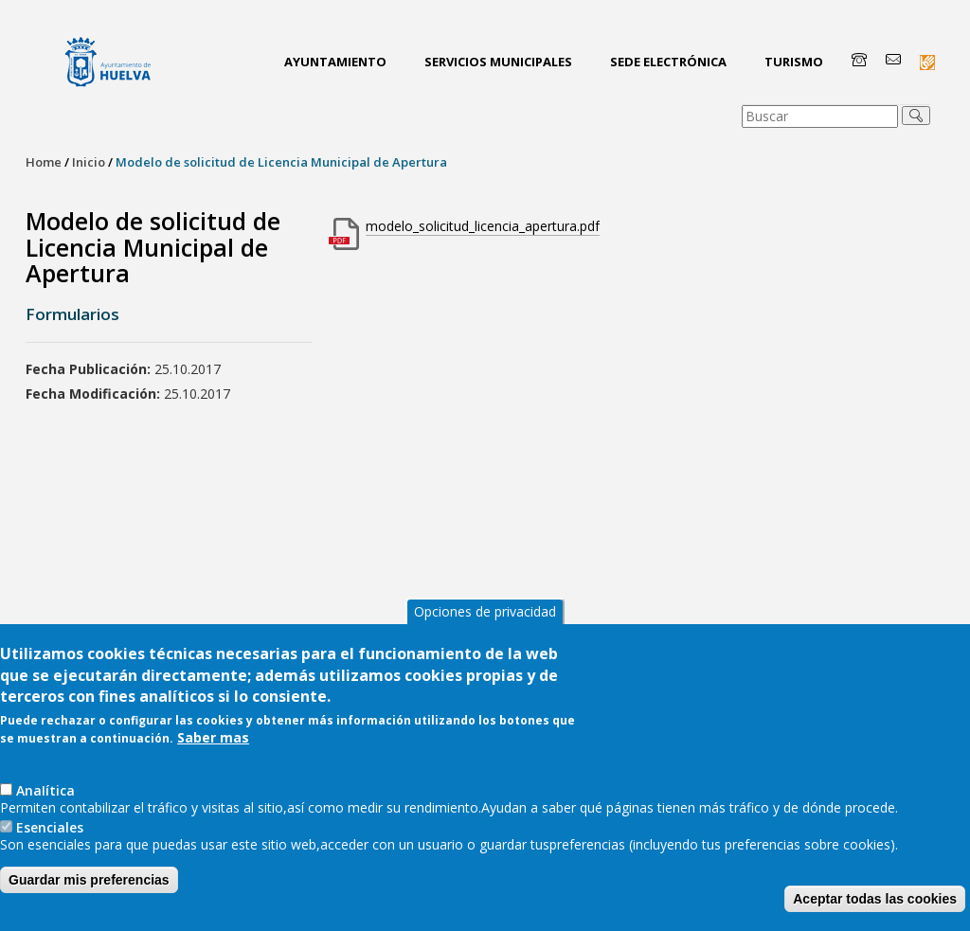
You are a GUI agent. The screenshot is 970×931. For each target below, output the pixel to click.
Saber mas (213, 737)
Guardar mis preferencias (89, 879)
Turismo (793, 61)
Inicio (88, 161)
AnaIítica (45, 790)
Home (44, 161)
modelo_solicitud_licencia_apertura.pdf (483, 226)
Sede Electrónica (668, 61)
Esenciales (49, 827)
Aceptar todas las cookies (875, 898)
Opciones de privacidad (485, 611)
